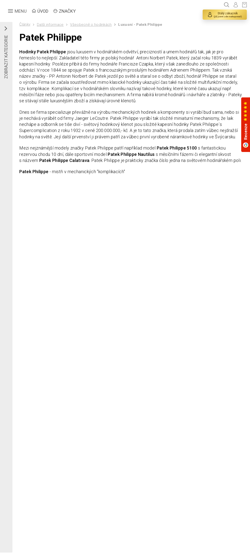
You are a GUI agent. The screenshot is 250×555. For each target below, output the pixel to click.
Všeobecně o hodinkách (91, 24)
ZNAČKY (67, 11)
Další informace (50, 24)
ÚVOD (42, 11)
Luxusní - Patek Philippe (140, 24)
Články (24, 24)
